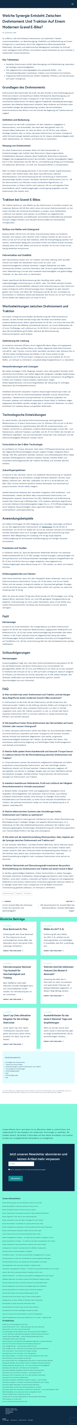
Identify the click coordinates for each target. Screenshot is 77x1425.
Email (10, 1174)
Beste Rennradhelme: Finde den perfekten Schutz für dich (20, 1206)
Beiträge (30, 1420)
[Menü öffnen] (72, 4)
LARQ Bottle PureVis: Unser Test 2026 (13, 1339)
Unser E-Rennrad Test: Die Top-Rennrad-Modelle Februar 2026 (21, 1234)
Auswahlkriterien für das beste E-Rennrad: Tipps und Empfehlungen (58, 1019)
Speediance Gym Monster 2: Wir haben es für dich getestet (20, 1367)
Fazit (7, 1073)
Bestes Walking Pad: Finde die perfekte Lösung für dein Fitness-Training (24, 1244)
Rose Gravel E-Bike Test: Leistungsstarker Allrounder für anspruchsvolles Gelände (27, 1360)
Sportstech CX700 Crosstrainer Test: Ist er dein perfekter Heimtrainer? (24, 1375)
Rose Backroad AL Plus (15, 929)
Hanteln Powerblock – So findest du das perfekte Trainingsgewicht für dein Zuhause (28, 1275)
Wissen (8, 1413)
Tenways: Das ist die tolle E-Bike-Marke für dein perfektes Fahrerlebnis (24, 1396)
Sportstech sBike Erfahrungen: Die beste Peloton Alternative (20, 1384)
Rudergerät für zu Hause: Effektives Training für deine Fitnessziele (22, 1300)
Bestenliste (9, 1411)
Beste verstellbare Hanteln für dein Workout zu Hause (19, 1209)
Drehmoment (8, 893)
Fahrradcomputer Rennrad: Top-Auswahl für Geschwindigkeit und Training (17, 972)
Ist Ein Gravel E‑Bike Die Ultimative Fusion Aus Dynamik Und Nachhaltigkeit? (19, 906)
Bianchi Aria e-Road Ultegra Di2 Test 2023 (15, 1324)
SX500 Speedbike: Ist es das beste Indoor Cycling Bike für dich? (21, 1392)
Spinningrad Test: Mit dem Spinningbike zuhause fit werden (20, 1310)
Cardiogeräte (9, 1412)
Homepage (5, 1420)
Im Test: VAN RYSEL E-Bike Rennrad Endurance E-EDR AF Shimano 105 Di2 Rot (25, 1334)
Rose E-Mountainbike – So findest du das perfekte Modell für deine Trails (25, 1355)
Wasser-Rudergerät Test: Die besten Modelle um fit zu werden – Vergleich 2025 (26, 1317)
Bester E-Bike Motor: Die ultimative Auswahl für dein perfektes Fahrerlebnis (25, 1213)
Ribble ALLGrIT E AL (54, 929)
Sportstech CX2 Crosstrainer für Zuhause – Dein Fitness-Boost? (21, 1372)
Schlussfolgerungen (12, 1075)
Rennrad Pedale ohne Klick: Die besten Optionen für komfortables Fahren (24, 1282)
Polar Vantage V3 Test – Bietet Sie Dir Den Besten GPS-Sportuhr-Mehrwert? (25, 1348)
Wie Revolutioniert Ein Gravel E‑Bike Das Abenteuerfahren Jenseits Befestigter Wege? (57, 906)
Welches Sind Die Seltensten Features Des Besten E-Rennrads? (58, 970)
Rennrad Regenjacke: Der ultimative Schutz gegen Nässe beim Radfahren (24, 1286)
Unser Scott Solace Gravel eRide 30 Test (14, 1401)
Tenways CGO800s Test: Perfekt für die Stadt (16, 1394)
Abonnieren (15, 1178)
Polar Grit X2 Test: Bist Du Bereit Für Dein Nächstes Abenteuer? (21, 1343)
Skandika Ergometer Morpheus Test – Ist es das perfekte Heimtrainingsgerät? (25, 1365)
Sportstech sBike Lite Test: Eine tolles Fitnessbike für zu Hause (21, 1387)
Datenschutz (22, 1420)
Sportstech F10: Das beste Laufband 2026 (15, 1377)
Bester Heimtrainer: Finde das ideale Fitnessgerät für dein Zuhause (22, 1220)
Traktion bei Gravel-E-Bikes (14, 1064)
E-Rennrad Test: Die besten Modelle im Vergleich (17, 1251)
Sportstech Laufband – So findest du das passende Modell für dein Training (25, 1382)
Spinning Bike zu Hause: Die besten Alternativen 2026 (18, 1303)
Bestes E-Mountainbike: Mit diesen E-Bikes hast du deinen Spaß (21, 1230)
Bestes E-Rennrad (11, 1408)
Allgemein (7, 926)
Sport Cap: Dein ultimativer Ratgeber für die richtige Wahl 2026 (17, 1019)
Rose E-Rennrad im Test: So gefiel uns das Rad (16, 1358)
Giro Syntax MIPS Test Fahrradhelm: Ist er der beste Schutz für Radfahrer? (24, 1331)
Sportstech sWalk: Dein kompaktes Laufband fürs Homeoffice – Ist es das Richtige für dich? (30, 1389)
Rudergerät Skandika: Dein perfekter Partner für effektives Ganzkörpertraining (26, 1363)
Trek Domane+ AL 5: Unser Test (11, 1399)
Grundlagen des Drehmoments (16, 1062)
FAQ (7, 1077)
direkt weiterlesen (13, 951)
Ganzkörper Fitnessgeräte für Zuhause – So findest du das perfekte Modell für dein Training (30, 1268)
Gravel (19, 893)
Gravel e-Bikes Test (12, 1409)
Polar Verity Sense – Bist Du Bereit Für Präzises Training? (19, 1351)
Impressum (13, 1420)
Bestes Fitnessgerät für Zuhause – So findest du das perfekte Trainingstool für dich (28, 1237)
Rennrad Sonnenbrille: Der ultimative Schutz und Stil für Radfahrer (22, 1289)
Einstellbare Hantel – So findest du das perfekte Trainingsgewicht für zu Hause (26, 1255)
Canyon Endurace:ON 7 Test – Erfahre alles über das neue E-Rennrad (23, 1326)
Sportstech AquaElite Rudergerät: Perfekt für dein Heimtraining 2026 (23, 1370)
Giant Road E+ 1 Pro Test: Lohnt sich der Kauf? (16, 1329)
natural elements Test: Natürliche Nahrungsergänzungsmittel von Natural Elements (27, 1341)
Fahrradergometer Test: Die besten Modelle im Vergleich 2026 (21, 1265)
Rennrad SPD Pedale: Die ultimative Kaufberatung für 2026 (20, 1293)
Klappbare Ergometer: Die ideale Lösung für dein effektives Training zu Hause (25, 1279)
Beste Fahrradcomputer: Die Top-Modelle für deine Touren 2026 (22, 1202)
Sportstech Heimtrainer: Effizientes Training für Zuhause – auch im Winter (24, 1379)
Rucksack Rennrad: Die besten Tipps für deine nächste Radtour (21, 1296)
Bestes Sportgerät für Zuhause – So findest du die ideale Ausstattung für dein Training (28, 1241)
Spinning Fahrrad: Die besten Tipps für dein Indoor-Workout (20, 1307)
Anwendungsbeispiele (12, 1071)
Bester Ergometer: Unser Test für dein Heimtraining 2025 (19, 1216)
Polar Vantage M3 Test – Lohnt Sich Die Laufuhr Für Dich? (19, 1346)
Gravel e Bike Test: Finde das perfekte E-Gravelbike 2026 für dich (22, 1272)
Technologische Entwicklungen (16, 1069)
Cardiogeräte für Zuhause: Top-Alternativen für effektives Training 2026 (24, 1248)
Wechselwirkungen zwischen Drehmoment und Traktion (24, 1066)
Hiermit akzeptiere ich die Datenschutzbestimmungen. (28, 1169)
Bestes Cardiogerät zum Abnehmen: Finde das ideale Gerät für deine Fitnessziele (27, 1227)
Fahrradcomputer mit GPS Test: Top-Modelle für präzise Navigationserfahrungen (26, 1258)
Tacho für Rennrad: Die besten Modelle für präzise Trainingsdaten (22, 1314)
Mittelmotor (47, 527)
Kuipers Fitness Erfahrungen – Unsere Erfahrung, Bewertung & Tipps (22, 1336)
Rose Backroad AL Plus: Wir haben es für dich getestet (19, 1353)
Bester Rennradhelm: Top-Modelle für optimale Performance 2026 (22, 1223)
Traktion (27, 893)
